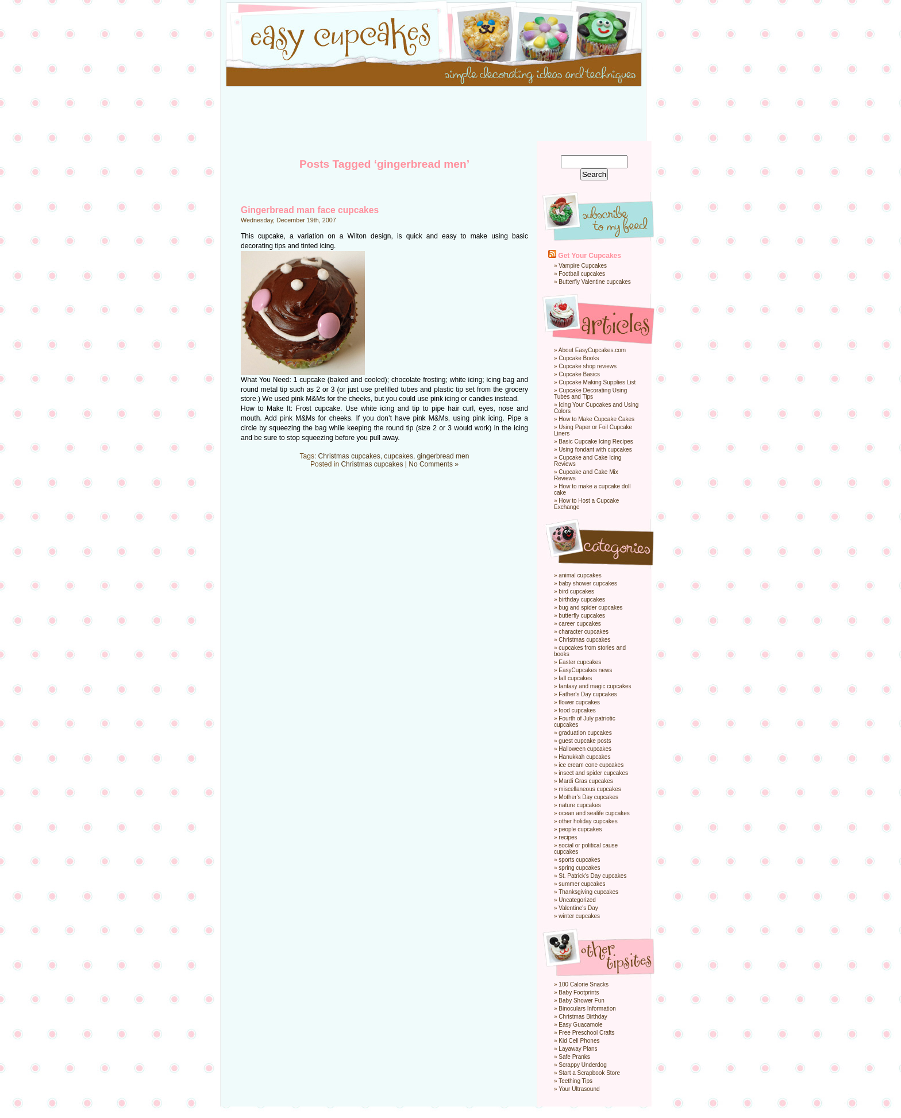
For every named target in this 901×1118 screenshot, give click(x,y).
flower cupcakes (579, 702)
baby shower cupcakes (588, 583)
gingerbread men (443, 456)
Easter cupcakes (580, 662)
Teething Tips (575, 1081)
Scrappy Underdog (582, 1065)
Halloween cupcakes (585, 749)
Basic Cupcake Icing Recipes (596, 441)
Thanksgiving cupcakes (588, 892)
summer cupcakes (582, 884)
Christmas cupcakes (349, 456)
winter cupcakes (579, 916)
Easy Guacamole (580, 1024)
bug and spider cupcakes (590, 607)
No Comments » (434, 464)
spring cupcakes (579, 868)
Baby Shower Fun (581, 1000)
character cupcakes (584, 632)
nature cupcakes (579, 805)
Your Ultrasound (579, 1089)
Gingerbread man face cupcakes (310, 210)
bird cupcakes (576, 591)
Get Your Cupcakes (589, 256)
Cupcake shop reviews (588, 366)
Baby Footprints (579, 992)
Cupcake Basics (579, 374)
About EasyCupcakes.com (592, 350)
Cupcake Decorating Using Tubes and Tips (590, 393)
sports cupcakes (579, 860)
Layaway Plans (578, 1049)
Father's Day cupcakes (588, 694)
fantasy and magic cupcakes (595, 686)
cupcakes (398, 456)
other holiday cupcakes (588, 821)
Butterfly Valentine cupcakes (594, 282)
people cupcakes (580, 829)
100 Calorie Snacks (584, 984)
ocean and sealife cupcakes (594, 813)
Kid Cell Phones (579, 1041)
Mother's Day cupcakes (588, 797)
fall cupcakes (575, 678)
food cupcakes (577, 710)
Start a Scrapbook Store (589, 1073)
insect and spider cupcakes (593, 773)
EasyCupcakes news (585, 670)
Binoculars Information (587, 1008)
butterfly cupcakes (582, 615)
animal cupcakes (580, 575)
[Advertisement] (450, 115)
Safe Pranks (574, 1057)
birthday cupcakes (582, 599)
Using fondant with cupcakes (595, 449)
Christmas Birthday (583, 1016)
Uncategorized (577, 900)
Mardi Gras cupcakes (586, 781)
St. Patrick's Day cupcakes (592, 876)
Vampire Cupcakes (583, 266)
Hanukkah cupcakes (584, 757)
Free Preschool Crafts (586, 1033)
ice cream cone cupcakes (591, 765)
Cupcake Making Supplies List (597, 382)
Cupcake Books (579, 358)
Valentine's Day (578, 908)
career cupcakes (579, 623)
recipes (568, 837)
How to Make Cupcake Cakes (596, 419)
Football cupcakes (582, 274)
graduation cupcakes (585, 733)
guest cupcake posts (585, 741)
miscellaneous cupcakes (590, 789)
